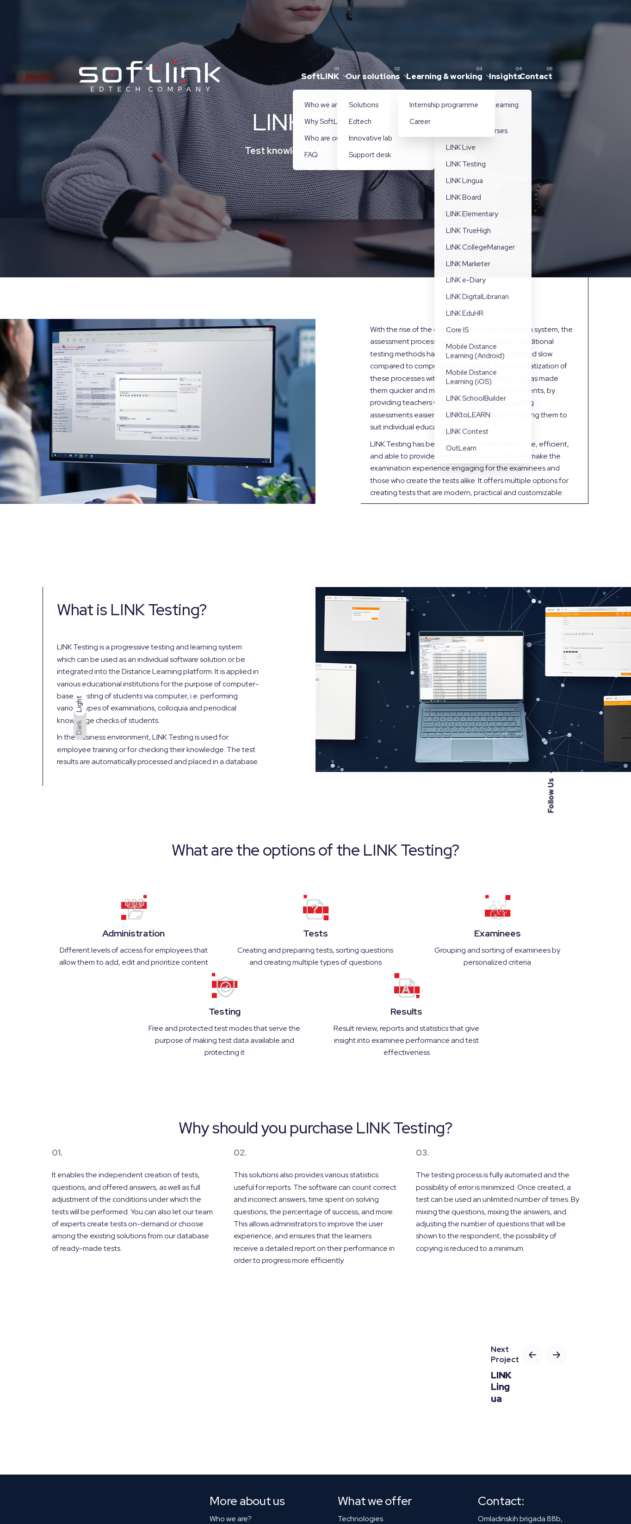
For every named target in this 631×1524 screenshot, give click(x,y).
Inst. (551, 755)
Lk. (551, 727)
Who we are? (231, 1519)
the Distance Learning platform (160, 671)
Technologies (360, 1519)
